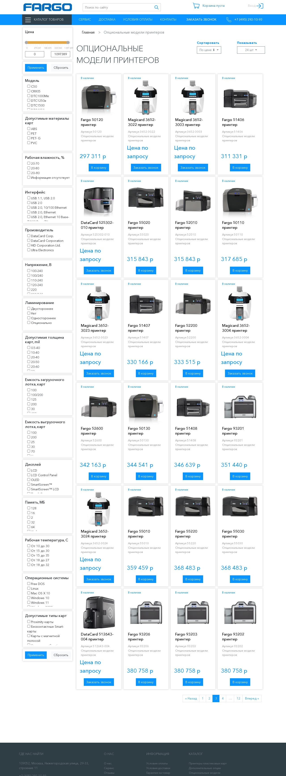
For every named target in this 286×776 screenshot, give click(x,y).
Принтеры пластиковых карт (208, 763)
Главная (88, 32)
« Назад (191, 698)
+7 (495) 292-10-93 (244, 19)
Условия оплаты (137, 19)
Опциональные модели (204, 772)
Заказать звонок (145, 168)
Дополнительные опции (205, 768)
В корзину (98, 168)
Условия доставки (158, 768)
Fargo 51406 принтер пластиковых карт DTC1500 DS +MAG (239, 127)
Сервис (85, 19)
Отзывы (109, 772)
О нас (108, 763)
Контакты (168, 19)
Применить (36, 68)
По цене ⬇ (208, 50)
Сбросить (61, 68)
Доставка (107, 19)
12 (238, 698)
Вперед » (252, 698)
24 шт (249, 50)
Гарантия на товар (158, 772)
